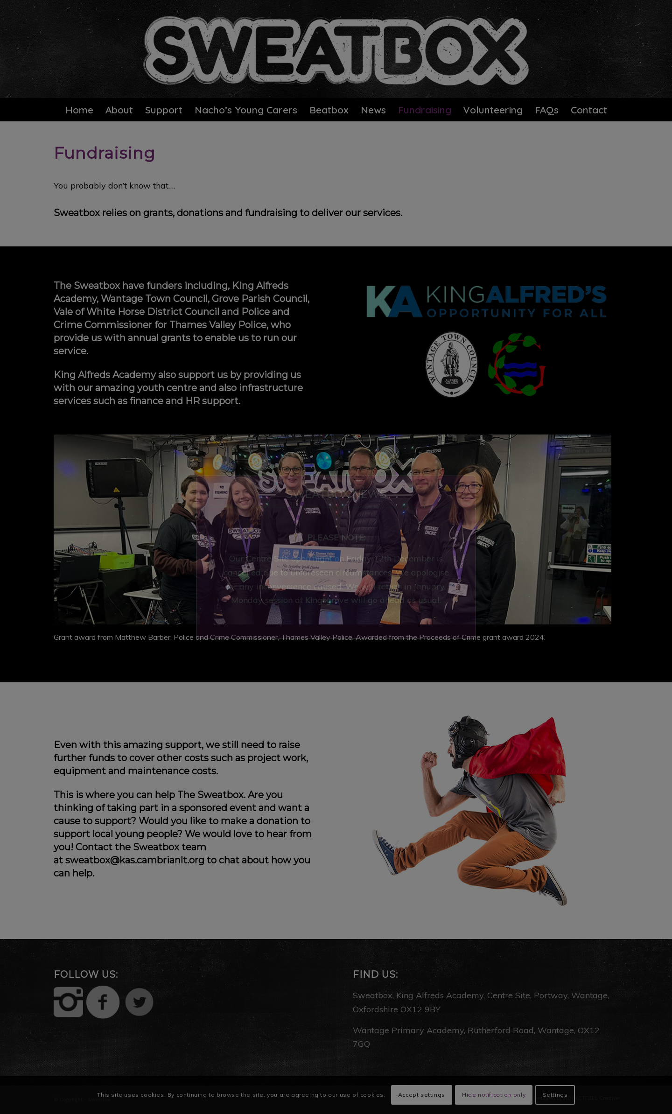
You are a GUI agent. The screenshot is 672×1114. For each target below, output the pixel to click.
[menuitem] (79, 109)
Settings (555, 1094)
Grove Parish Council (260, 298)
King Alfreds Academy (105, 374)
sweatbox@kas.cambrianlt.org (134, 860)
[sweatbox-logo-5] (336, 49)
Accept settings (421, 1094)
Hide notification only (493, 1094)
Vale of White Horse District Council (136, 311)
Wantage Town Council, (155, 298)
